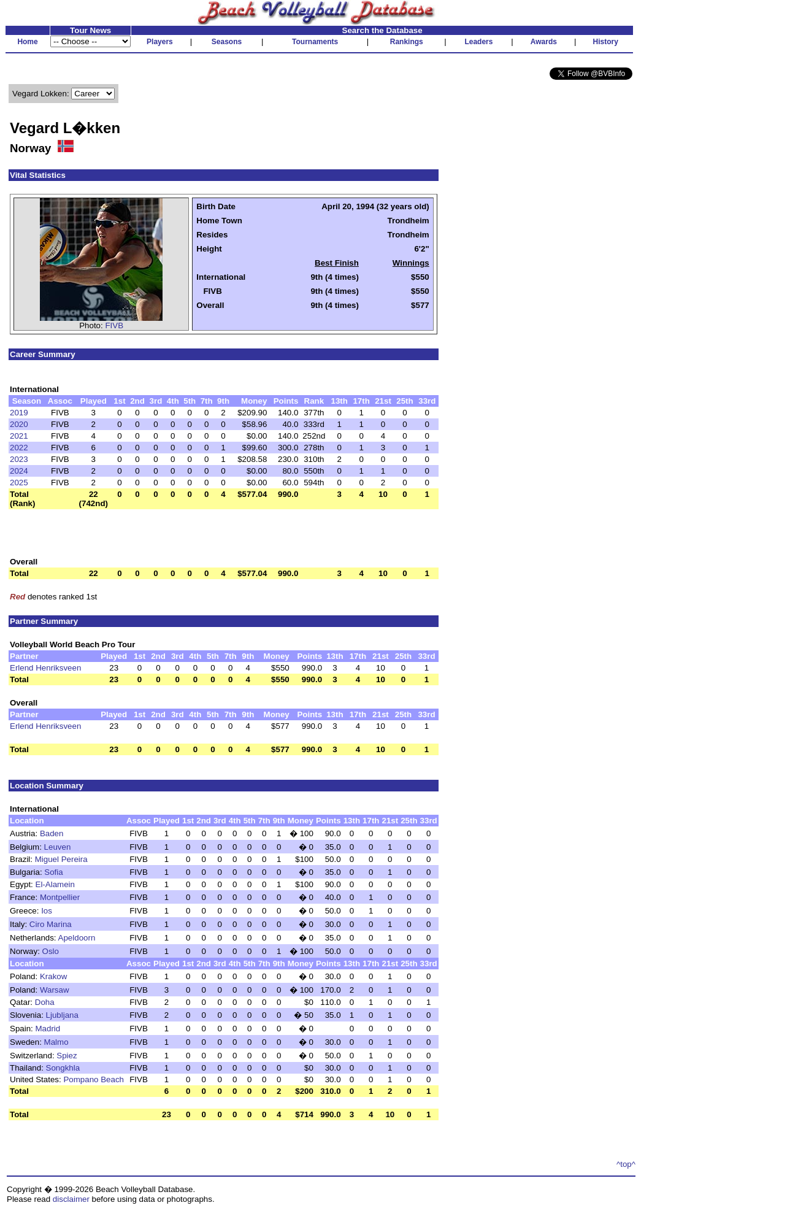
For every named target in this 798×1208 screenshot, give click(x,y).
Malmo (56, 1042)
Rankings (406, 41)
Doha (45, 1002)
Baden (52, 833)
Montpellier (60, 897)
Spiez (66, 1055)
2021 (19, 435)
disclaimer (71, 1199)
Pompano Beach (93, 1079)
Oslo (50, 951)
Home (27, 41)
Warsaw (54, 989)
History (605, 41)
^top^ (625, 1164)
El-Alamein (55, 884)
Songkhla (63, 1067)
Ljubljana (62, 1015)
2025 (19, 482)
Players (160, 41)
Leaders (478, 41)
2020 (19, 424)
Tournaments (315, 41)
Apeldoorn (77, 937)
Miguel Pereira (61, 859)
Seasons (227, 41)
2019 (19, 412)
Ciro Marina (50, 924)
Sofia (53, 872)
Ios (46, 910)
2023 (19, 459)
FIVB (114, 325)
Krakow (53, 976)
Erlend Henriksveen (45, 667)
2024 (19, 470)
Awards (544, 41)
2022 (19, 447)
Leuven (57, 847)
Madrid (48, 1028)
